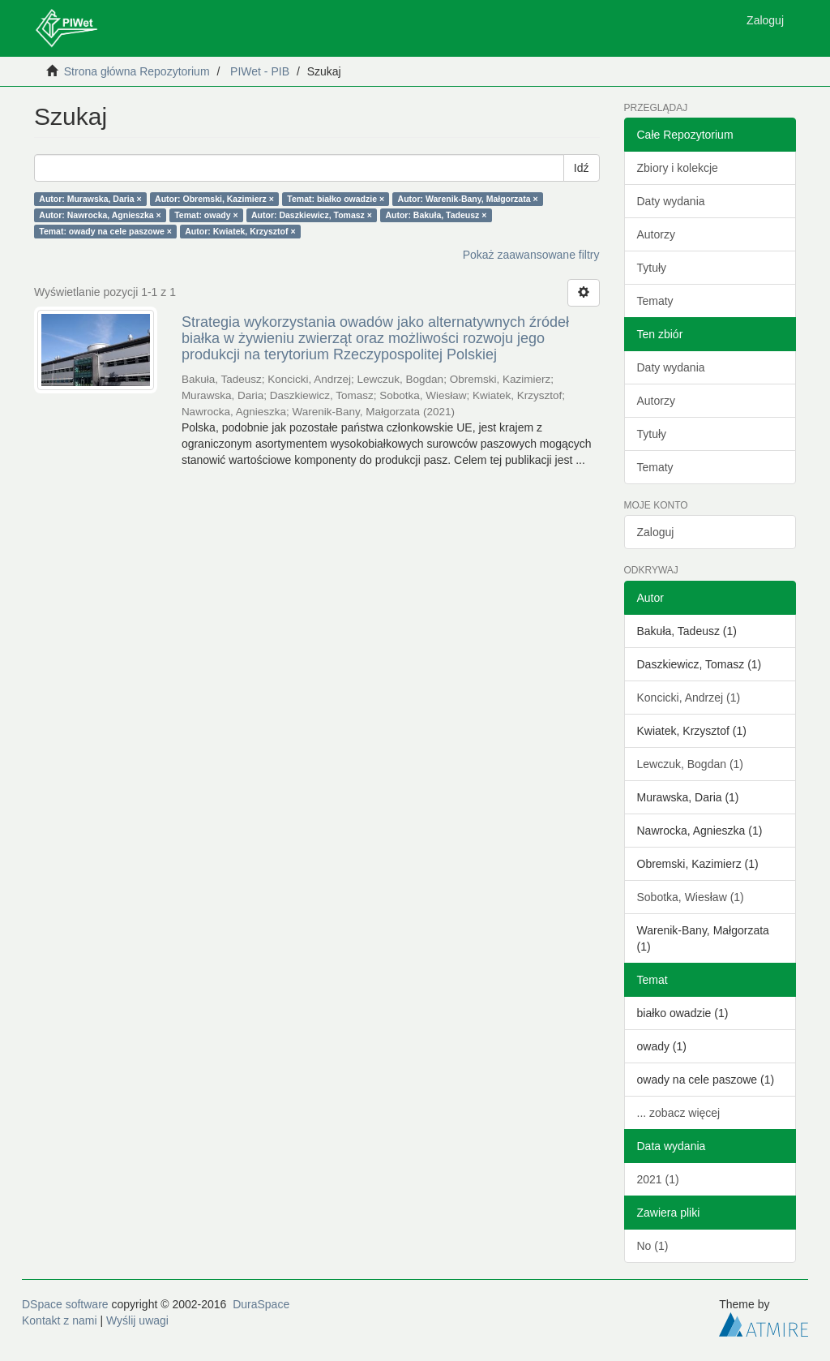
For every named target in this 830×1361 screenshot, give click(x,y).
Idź (581, 167)
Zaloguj (655, 532)
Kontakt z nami (59, 1320)
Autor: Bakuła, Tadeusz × (435, 215)
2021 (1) (658, 1179)
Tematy (655, 300)
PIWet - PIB (259, 71)
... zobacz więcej (679, 1112)
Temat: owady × (205, 215)
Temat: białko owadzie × (335, 199)
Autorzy (656, 234)
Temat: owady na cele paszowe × (105, 231)
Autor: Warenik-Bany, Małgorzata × (468, 199)
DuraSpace (261, 1304)
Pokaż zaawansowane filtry (531, 254)
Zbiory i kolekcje (677, 167)
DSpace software (65, 1304)
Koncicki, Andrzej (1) (689, 697)
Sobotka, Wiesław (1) (690, 897)
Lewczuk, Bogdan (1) (690, 764)
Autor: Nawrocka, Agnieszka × (99, 215)
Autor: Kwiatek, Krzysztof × (240, 231)
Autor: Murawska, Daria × (90, 199)
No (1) (653, 1245)
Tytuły (652, 267)
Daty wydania (671, 201)
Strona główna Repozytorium (137, 71)
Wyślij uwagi (137, 1320)
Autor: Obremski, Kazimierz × (214, 199)
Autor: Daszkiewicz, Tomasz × (311, 215)
